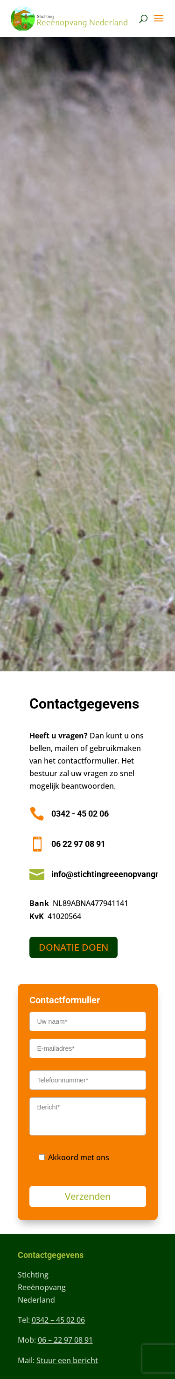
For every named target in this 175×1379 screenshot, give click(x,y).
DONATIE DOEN (73, 947)
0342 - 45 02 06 (80, 813)
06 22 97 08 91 (78, 844)
